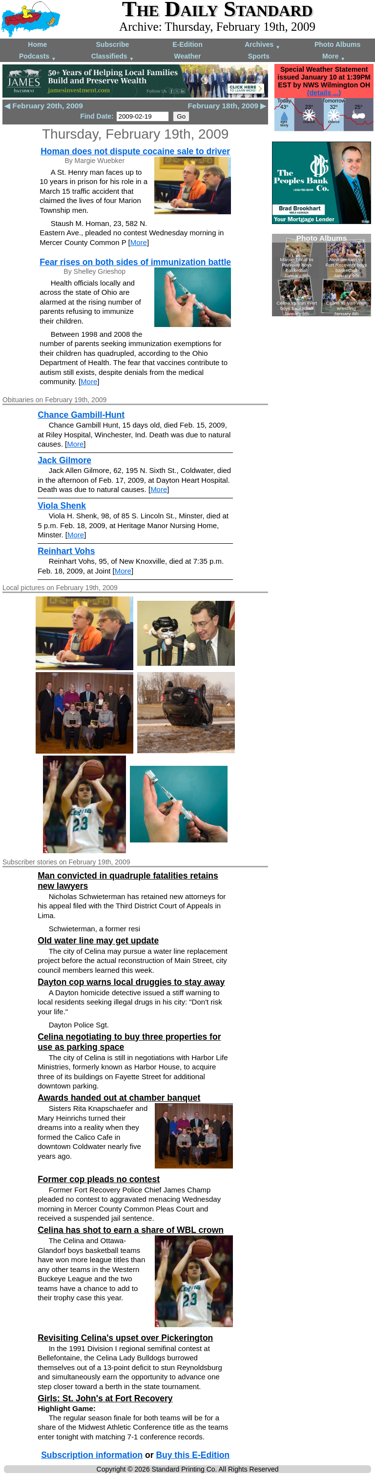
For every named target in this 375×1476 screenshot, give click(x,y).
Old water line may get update (98, 940)
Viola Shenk (62, 506)
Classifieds (112, 57)
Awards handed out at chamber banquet (119, 1098)
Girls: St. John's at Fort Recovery (105, 1398)
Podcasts (37, 57)
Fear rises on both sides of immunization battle (135, 262)
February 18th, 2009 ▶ (227, 106)
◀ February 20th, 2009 (43, 106)
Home (37, 44)
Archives (262, 45)
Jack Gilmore (64, 460)
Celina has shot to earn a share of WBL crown (131, 1230)
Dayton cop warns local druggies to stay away (131, 982)
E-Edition (187, 44)
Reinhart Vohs (66, 551)
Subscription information (92, 1455)
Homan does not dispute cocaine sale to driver (135, 151)
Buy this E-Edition (192, 1455)
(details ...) (324, 93)
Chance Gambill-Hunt (81, 415)
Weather (187, 56)
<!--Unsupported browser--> (321, 275)
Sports (259, 56)
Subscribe (112, 44)
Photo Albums (337, 44)
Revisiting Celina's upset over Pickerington (125, 1338)
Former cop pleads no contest (99, 1179)
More (333, 57)
